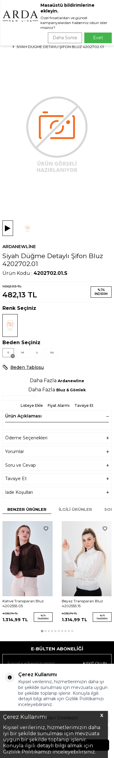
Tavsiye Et (84, 405)
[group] (57, 134)
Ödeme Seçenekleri (57, 438)
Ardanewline (19, 246)
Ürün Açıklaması (57, 416)
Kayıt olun (95, 663)
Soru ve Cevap (57, 465)
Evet (98, 37)
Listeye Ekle (32, 405)
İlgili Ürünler (75, 509)
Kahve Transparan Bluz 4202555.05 (23, 603)
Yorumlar (57, 452)
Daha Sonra (65, 37)
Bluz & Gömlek (71, 390)
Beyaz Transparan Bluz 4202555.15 (82, 603)
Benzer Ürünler (27, 509)
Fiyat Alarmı (59, 405)
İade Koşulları (57, 492)
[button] (42, 631)
